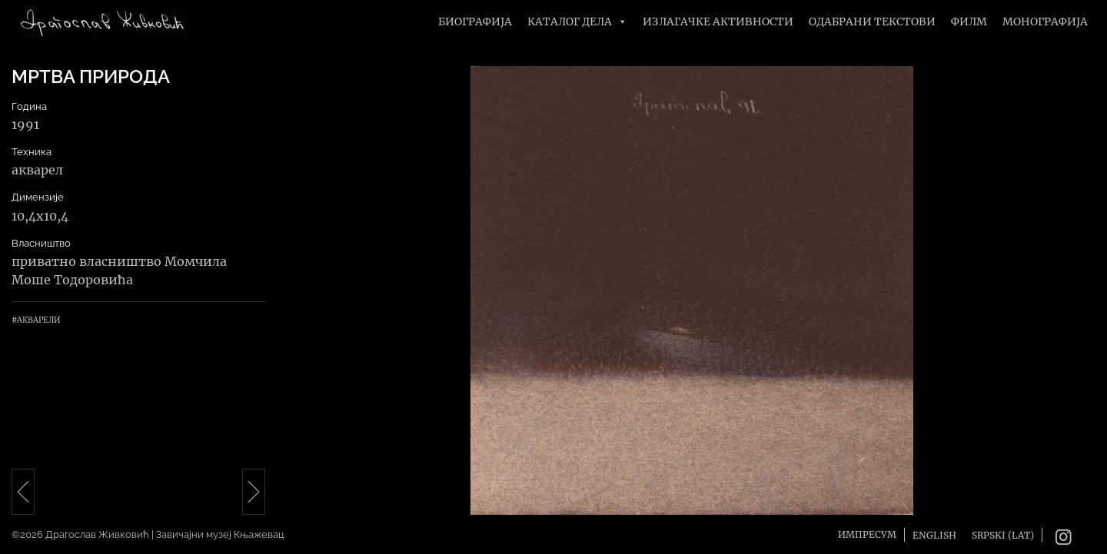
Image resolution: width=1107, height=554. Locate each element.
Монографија (1045, 21)
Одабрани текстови (872, 21)
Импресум (867, 534)
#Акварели (36, 320)
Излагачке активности (718, 21)
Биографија (475, 21)
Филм (969, 21)
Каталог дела (577, 21)
